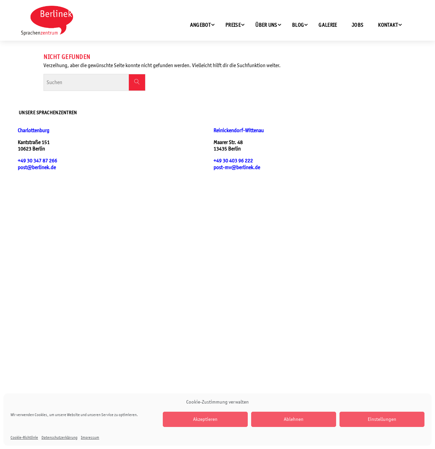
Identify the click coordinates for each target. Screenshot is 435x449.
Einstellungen (382, 419)
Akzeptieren (205, 419)
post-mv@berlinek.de (236, 167)
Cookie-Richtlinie (24, 437)
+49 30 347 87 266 (37, 160)
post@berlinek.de (37, 167)
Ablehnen (293, 419)
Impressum (90, 437)
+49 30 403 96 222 (233, 160)
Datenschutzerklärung (59, 437)
